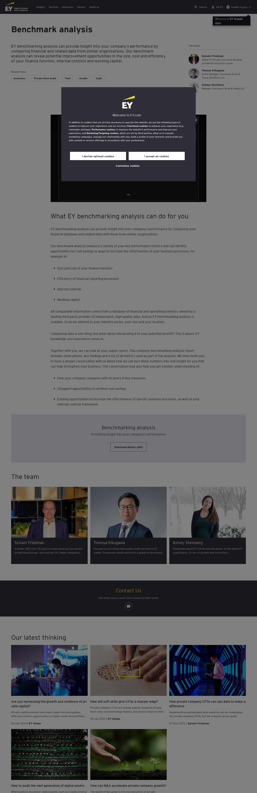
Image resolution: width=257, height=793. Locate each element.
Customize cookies (128, 165)
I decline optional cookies (98, 156)
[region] (128, 134)
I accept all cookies (156, 156)
